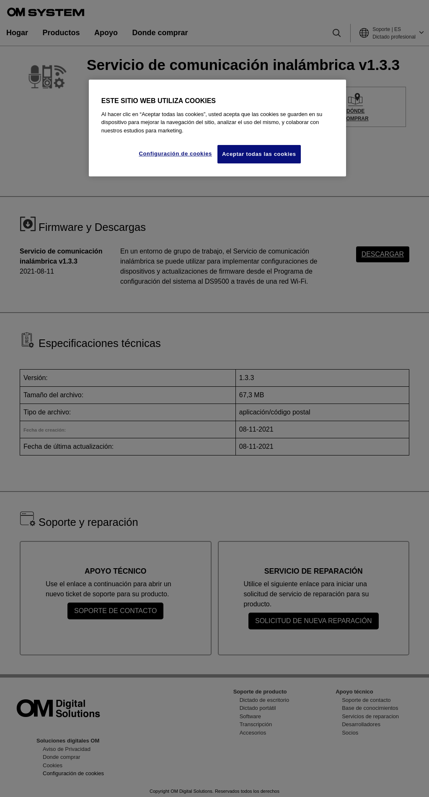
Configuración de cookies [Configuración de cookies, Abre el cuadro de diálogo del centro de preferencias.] (175, 153)
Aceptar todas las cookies (259, 154)
